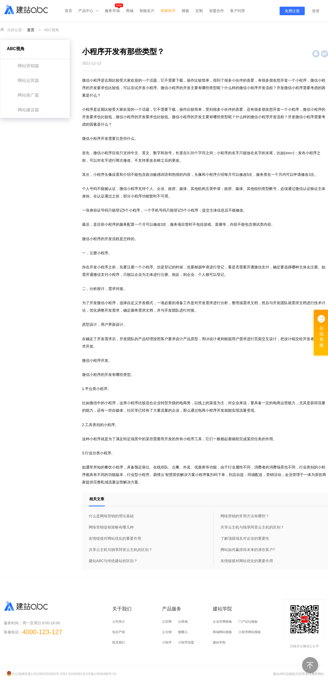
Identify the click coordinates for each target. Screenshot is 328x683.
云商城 (183, 622)
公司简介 (118, 622)
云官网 (167, 622)
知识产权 (118, 632)
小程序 (167, 642)
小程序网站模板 (249, 632)
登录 (315, 11)
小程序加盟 (186, 642)
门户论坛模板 (248, 622)
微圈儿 (183, 632)
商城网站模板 (222, 632)
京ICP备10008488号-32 (99, 674)
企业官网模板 (222, 622)
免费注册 (292, 11)
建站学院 (219, 642)
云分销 (167, 632)
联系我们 (118, 642)
